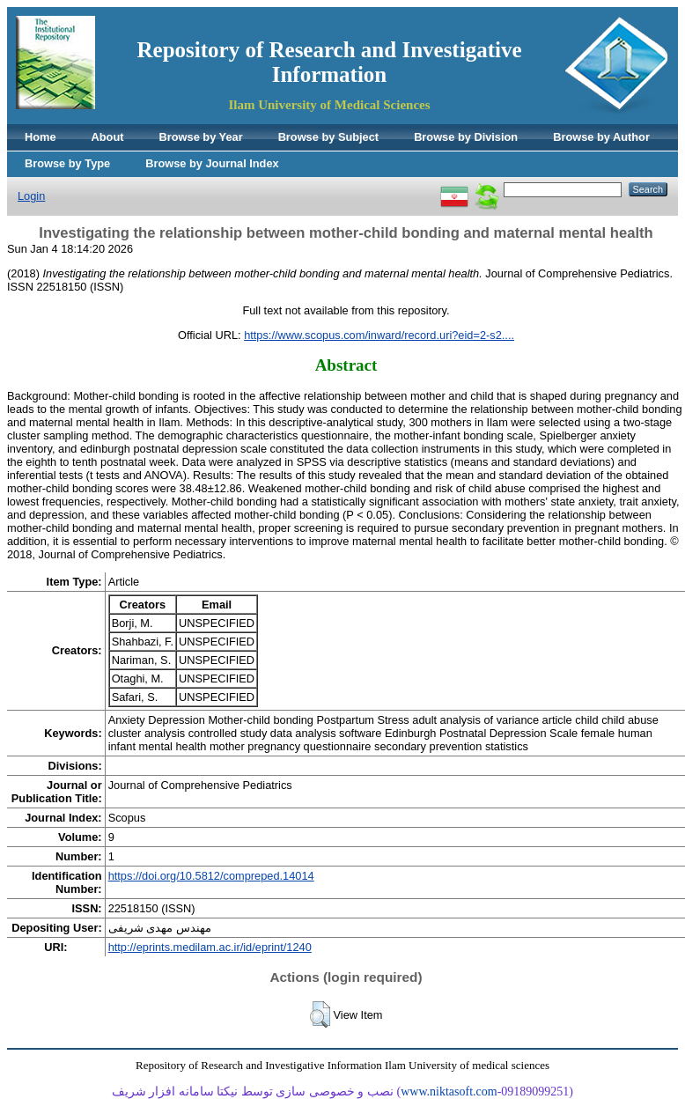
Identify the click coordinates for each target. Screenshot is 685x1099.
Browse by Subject (328, 137)
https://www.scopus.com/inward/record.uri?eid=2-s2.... (379, 335)
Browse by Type (67, 163)
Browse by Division (466, 137)
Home (40, 137)
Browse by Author (601, 137)
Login (31, 196)
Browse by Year (201, 137)
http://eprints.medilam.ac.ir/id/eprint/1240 (210, 947)
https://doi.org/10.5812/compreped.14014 (211, 875)
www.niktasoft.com (449, 1091)
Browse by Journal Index (211, 163)
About (108, 137)
